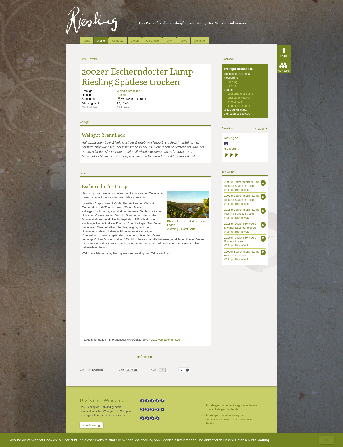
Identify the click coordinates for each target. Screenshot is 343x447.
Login (283, 56)
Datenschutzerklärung (252, 440)
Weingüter (117, 40)
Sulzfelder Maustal (239, 97)
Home (86, 40)
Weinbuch (200, 40)
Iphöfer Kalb (235, 101)
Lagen (135, 40)
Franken (122, 94)
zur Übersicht (144, 356)
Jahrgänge (152, 40)
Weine (101, 40)
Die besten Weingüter (103, 400)
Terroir (169, 40)
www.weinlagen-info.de (165, 339)
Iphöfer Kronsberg (238, 105)
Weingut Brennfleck (129, 91)
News (183, 40)
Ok (326, 440)
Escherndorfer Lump (104, 186)
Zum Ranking (91, 425)
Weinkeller (284, 70)
